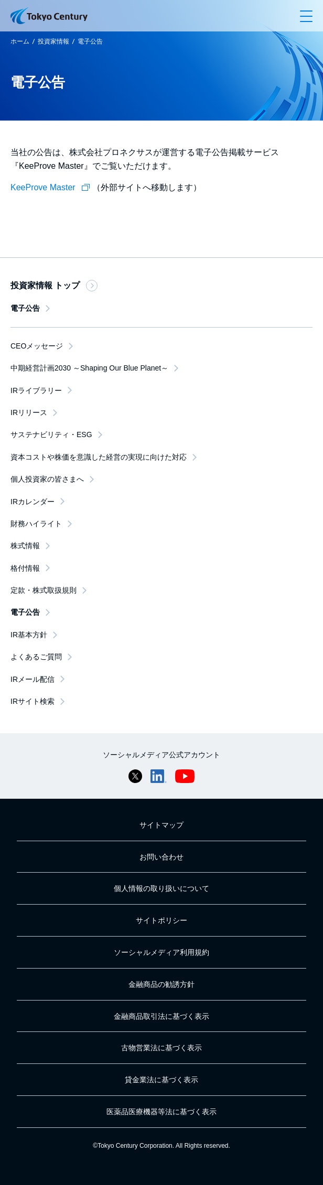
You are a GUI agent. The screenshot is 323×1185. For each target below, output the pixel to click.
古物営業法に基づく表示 (161, 1047)
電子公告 (90, 41)
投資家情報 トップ (54, 285)
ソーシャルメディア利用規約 (161, 952)
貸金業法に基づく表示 (161, 1079)
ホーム (19, 41)
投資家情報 (53, 41)
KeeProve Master (51, 187)
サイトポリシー (161, 920)
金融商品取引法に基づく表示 (161, 1016)
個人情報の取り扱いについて (161, 888)
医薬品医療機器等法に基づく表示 (161, 1111)
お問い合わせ (161, 857)
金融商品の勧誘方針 (161, 984)
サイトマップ (161, 825)
